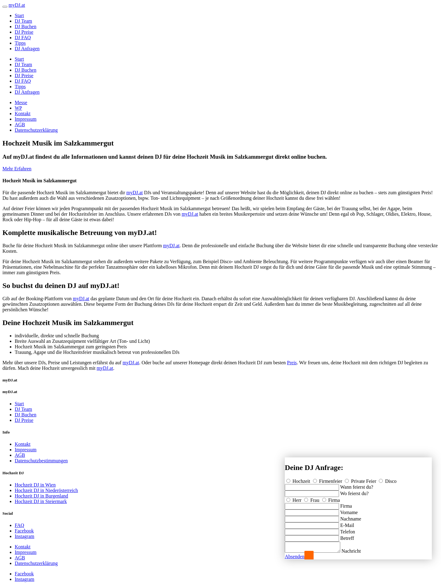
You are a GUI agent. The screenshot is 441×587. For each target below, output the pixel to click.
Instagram (24, 536)
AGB (20, 124)
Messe (21, 102)
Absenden (294, 556)
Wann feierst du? (356, 485)
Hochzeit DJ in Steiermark (41, 501)
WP (18, 108)
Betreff (347, 536)
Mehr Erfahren (17, 168)
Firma (331, 498)
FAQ (19, 525)
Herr (294, 498)
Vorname (349, 510)
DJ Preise (24, 32)
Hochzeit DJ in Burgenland (41, 495)
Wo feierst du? (354, 491)
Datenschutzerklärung (36, 130)
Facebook (24, 530)
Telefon (347, 529)
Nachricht (357, 551)
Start (19, 15)
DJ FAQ (23, 37)
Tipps (20, 43)
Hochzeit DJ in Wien (35, 484)
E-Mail (347, 523)
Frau (312, 498)
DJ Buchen (25, 26)
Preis (292, 362)
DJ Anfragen (27, 48)
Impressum (25, 119)
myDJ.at (134, 192)
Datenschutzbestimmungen (41, 460)
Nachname (350, 517)
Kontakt (23, 113)
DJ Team (23, 21)
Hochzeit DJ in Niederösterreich (46, 490)
